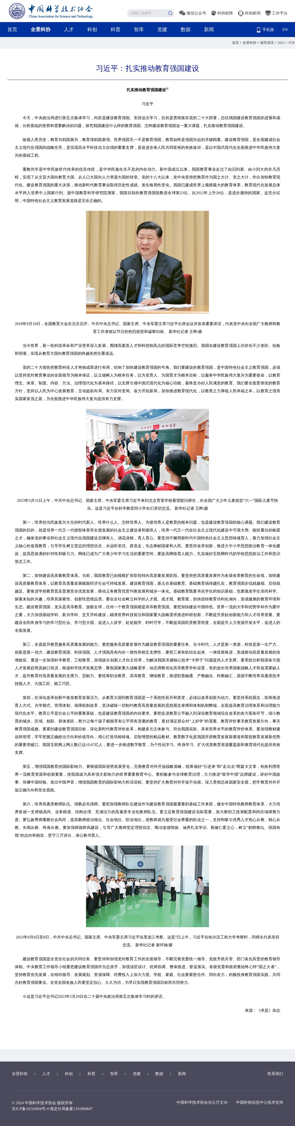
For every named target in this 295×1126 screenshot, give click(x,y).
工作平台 (277, 13)
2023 (281, 43)
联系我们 (275, 1074)
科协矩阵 (222, 13)
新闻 (209, 29)
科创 (92, 29)
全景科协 (40, 29)
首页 (12, 29)
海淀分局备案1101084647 (71, 1109)
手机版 (265, 30)
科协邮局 (249, 13)
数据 (186, 29)
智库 (139, 29)
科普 (115, 29)
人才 (69, 29)
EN (285, 29)
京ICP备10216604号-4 (30, 1109)
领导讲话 (267, 43)
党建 (162, 29)
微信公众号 (192, 13)
